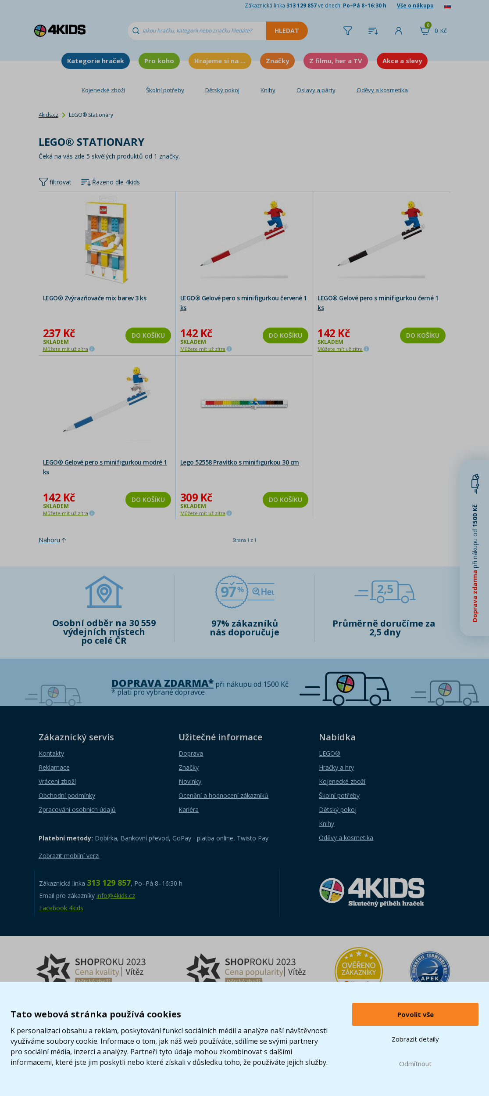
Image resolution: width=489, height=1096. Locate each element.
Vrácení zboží (57, 781)
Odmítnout (415, 1063)
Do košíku (148, 335)
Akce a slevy (402, 60)
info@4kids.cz (115, 895)
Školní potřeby (165, 90)
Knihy (268, 90)
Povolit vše (415, 1014)
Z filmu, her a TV (335, 60)
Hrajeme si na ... (220, 60)
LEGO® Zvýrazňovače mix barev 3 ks (94, 298)
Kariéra (188, 809)
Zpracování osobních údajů (77, 809)
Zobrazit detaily (415, 1039)
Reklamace (54, 767)
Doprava (190, 753)
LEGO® (329, 753)
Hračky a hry (336, 767)
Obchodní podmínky (67, 795)
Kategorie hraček (95, 60)
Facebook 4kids (61, 908)
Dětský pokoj (222, 90)
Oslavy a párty (316, 90)
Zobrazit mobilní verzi (69, 855)
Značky (277, 60)
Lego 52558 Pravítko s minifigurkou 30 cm (239, 462)
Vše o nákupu (415, 5)
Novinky (189, 781)
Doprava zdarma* (162, 683)
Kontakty (51, 753)
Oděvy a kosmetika (382, 90)
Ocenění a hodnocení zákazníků (223, 795)
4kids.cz (48, 115)
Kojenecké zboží (103, 90)
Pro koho (159, 60)
